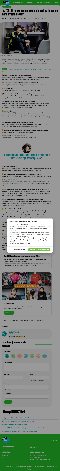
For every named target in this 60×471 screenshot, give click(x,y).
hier (29, 243)
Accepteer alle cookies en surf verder (39, 249)
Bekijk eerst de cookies (19, 249)
